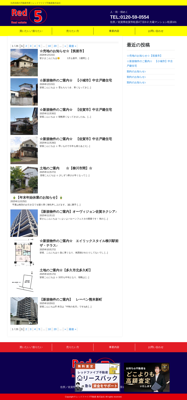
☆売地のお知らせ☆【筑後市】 (145, 55)
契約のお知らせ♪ (136, 71)
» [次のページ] (65, 45)
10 (49, 45)
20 (55, 45)
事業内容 (114, 30)
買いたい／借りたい (31, 30)
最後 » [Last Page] (72, 45)
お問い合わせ (155, 30)
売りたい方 (72, 30)
